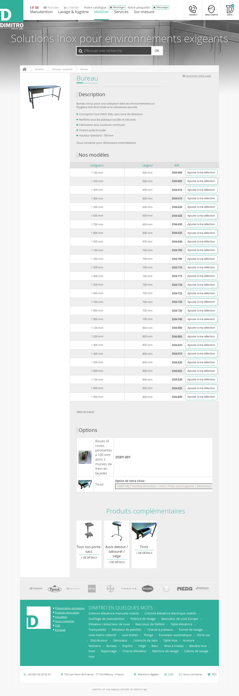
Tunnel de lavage (190, 630)
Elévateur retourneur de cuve (109, 624)
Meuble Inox (198, 646)
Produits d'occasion (67, 612)
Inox (91, 656)
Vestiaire (95, 646)
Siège (142, 646)
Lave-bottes (130, 635)
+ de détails (89, 557)
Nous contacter (64, 621)
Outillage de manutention (107, 619)
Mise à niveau (174, 646)
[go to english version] (31, 7)
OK (157, 50)
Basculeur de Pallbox (150, 624)
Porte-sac (203, 635)
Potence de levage (143, 619)
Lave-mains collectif (102, 635)
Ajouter (201, 172)
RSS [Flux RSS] (212, 674)
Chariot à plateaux (160, 630)
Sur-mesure (144, 12)
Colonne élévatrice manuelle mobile (114, 613)
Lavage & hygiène (73, 12)
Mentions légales (148, 674)
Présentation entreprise (69, 608)
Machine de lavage (165, 651)
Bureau (111, 646)
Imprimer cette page (197, 76)
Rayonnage (109, 651)
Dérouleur (120, 640)
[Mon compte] (211, 10)
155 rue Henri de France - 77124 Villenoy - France (94, 674)
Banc (154, 646)
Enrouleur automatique (175, 635)
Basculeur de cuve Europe (179, 619)
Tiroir (144, 531)
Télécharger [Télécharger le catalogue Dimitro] (117, 7)
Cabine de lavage (196, 651)
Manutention (41, 12)
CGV (57, 625)
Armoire (188, 640)
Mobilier (101, 12)
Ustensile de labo (145, 640)
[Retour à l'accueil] (11, 15)
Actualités (61, 617)
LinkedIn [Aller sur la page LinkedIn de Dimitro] (71, 7)
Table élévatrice (181, 624)
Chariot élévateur (134, 651)
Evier (92, 651)
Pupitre (127, 646)
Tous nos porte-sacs (88, 531)
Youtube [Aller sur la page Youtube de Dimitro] (51, 7)
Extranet (60, 630)
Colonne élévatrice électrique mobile (170, 613)
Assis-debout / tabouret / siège (116, 531)
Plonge (148, 635)
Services (121, 12)
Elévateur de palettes (126, 630)
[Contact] (193, 10)
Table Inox (170, 640)
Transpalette (97, 630)
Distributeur (99, 640)
